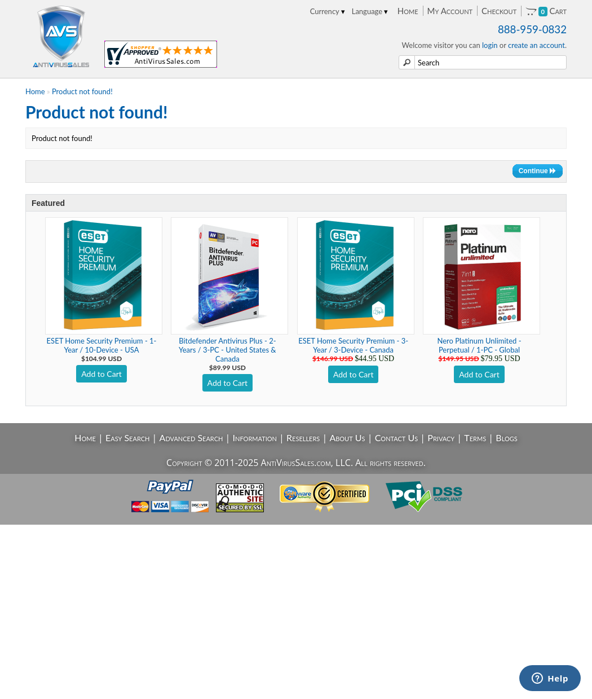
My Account (449, 11)
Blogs (506, 437)
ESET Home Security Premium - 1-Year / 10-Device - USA (102, 345)
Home (407, 11)
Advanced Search (191, 437)
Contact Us (396, 437)
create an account (536, 45)
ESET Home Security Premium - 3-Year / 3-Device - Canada (353, 345)
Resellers (303, 437)
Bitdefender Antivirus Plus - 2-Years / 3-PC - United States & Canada (227, 349)
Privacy (440, 437)
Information (255, 437)
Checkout (498, 11)
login (490, 45)
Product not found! (82, 91)
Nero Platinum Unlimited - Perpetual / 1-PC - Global (479, 345)
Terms (475, 437)
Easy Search (127, 437)
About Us (347, 437)
